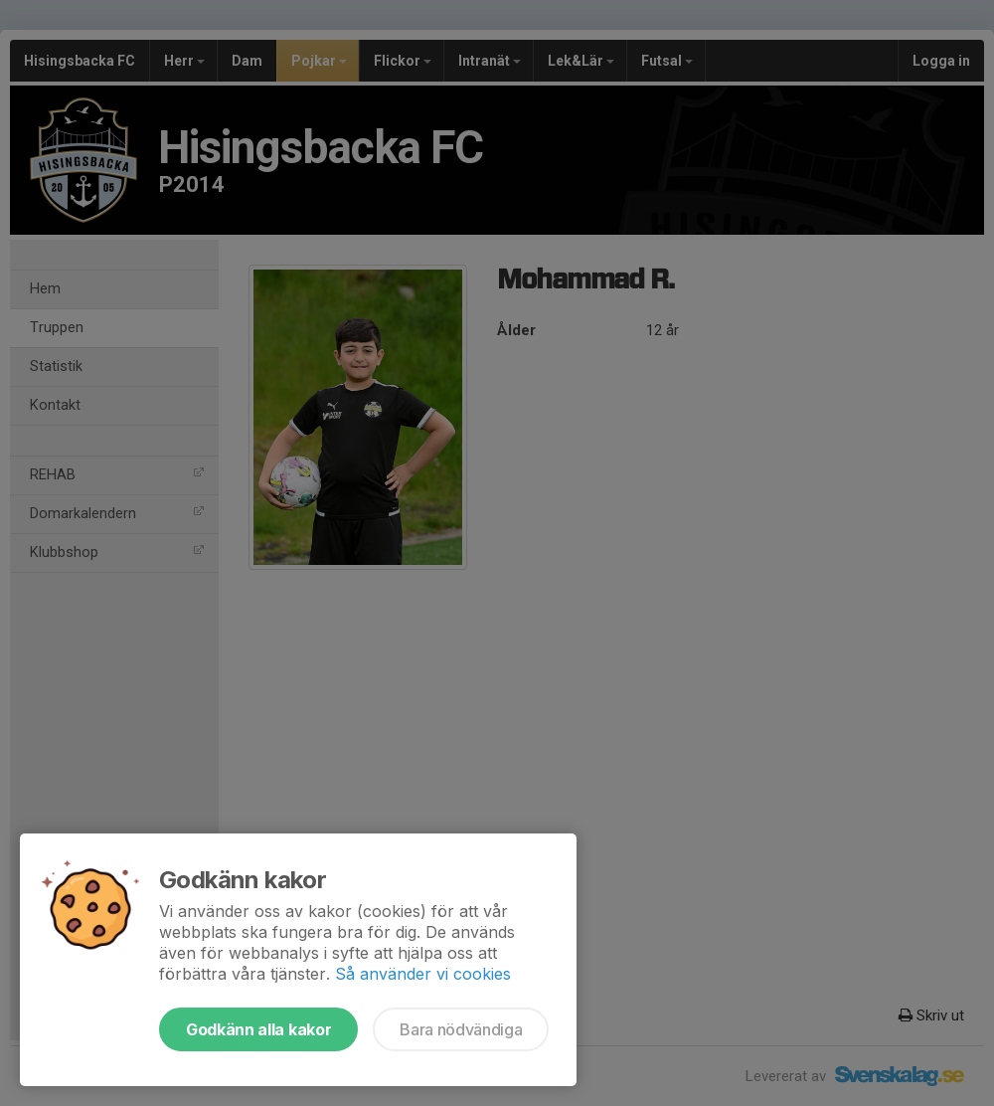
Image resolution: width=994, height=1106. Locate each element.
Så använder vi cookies (423, 974)
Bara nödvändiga (461, 1029)
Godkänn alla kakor (258, 1029)
